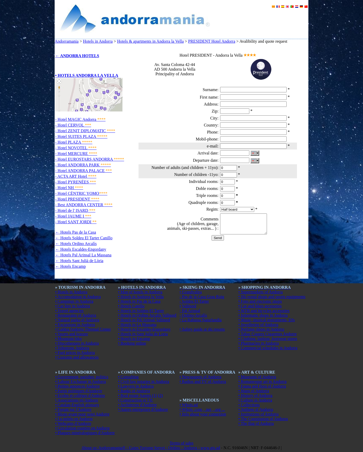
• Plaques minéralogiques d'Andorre (85, 433)
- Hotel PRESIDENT (77, 199)
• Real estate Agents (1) (137, 395)
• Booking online (132, 343)
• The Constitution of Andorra (263, 419)
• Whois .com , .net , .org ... (202, 409)
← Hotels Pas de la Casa (75, 232)
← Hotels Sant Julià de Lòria (79, 260)
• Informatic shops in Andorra (263, 315)
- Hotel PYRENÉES (75, 182)
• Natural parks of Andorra (77, 320)
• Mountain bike (68, 338)
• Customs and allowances (77, 357)
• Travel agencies (69, 310)
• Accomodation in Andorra (78, 296)
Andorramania (66, 41)
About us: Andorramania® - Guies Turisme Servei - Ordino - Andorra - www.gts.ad (150, 448)
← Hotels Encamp (70, 266)
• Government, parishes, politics (81, 377)
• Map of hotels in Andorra (140, 292)
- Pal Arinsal (189, 310)
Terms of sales (181, 443)
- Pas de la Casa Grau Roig (201, 296)
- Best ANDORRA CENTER (83, 205)
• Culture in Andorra (255, 400)
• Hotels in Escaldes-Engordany (144, 329)
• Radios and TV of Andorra (202, 381)
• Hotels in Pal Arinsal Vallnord (144, 320)
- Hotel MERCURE (76, 153)
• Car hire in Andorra (72, 306)
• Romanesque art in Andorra (262, 381)
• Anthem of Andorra (255, 409)
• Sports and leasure (71, 334)
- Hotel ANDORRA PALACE (83, 170)
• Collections (249, 405)
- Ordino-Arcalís (193, 315)
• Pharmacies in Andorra (258, 343)
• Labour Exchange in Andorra (80, 381)
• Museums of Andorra (257, 377)
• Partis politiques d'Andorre (78, 391)
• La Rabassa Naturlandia (200, 320)
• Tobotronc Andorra (72, 348)
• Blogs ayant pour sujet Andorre (82, 414)
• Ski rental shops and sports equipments (272, 296)
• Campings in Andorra (74, 301)
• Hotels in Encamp (134, 338)
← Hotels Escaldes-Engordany (80, 249)
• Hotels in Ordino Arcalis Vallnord (147, 315)
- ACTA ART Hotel (75, 176)
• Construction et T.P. (135, 400)
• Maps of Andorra (253, 391)
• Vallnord (187, 306)
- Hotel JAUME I (73, 216)
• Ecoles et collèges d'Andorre (80, 395)
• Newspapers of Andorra (200, 377)
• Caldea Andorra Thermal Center (83, 329)
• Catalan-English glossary (77, 405)
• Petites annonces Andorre (77, 386)
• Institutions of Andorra (258, 414)
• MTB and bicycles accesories (264, 310)
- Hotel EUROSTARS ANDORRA (89, 159)
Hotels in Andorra (98, 41)
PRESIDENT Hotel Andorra (211, 41)
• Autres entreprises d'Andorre (143, 409)
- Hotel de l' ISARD (75, 210)
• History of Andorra (255, 395)
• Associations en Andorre (76, 400)
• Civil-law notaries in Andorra (143, 381)
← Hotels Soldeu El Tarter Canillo (83, 238)
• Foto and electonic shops (260, 301)
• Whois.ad (188, 405)
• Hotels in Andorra (71, 292)
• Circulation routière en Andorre (82, 428)
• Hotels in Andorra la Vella (141, 296)
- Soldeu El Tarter (194, 301)
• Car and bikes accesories (260, 306)
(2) (160, 395)
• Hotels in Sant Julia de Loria (143, 334)
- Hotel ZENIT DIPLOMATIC (85, 131)
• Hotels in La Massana (137, 324)
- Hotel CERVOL (73, 125)
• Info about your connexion (202, 414)
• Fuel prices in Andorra (75, 352)
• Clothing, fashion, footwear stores (267, 338)
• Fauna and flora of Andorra (262, 386)
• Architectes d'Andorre (137, 405)
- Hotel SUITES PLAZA (81, 136)
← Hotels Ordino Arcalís (76, 243)
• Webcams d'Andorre (73, 423)
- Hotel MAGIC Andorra (80, 119)
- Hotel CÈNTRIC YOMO (81, 193)
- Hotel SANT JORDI (76, 222)
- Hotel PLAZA (73, 142)
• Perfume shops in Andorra (261, 329)
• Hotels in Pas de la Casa (139, 301)
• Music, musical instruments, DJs (266, 320)
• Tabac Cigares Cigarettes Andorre (267, 334)
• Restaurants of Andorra (75, 315)
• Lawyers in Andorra (136, 386)
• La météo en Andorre (74, 419)
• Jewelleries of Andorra (258, 324)
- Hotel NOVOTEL (76, 148)
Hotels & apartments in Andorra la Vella (150, 41)
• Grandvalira (190, 292)
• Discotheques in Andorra (77, 343)
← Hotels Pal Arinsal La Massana (83, 255)
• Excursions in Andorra (75, 324)
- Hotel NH (69, 188)
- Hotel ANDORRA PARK (83, 165)
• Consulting (128, 377)
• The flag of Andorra (256, 423)
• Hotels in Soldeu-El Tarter (141, 310)
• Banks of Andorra (134, 391)
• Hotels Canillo (131, 306)
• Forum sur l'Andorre (73, 409)
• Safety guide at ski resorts (202, 329)
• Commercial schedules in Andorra (267, 348)
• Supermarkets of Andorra (260, 292)
